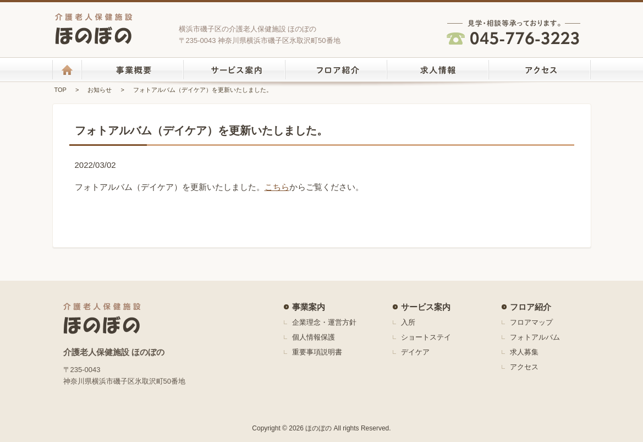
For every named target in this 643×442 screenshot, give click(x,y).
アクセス (524, 367)
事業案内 (308, 307)
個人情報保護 (313, 337)
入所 (408, 322)
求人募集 (524, 352)
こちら (277, 187)
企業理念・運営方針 (324, 322)
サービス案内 (425, 307)
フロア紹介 (530, 307)
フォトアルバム (535, 337)
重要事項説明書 (317, 352)
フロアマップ (531, 322)
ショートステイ (426, 337)
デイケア (415, 352)
